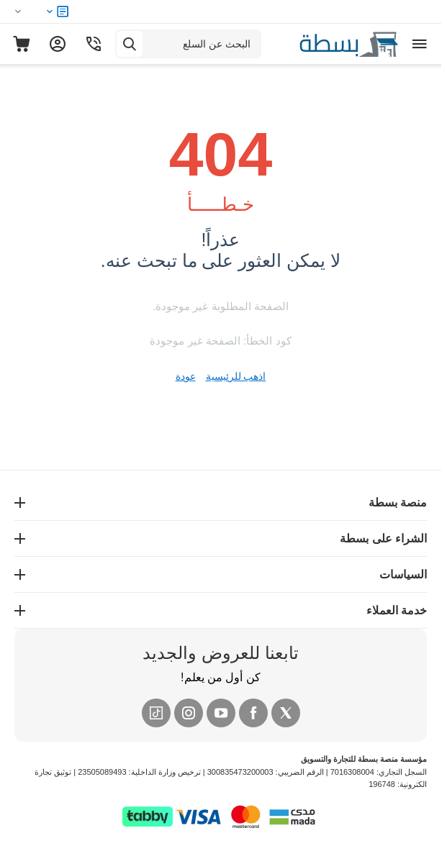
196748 (382, 784)
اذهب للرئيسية (236, 376)
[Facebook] (253, 713)
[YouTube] (221, 713)
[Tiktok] (156, 713)
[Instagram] (188, 713)
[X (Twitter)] (285, 713)
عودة (186, 376)
